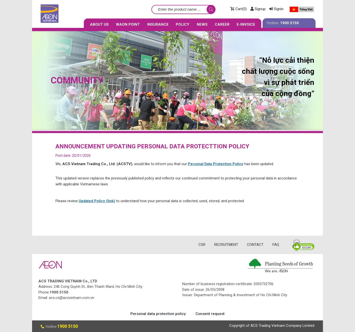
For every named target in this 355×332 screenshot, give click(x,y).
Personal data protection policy (158, 314)
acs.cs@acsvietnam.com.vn (71, 297)
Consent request (210, 314)
